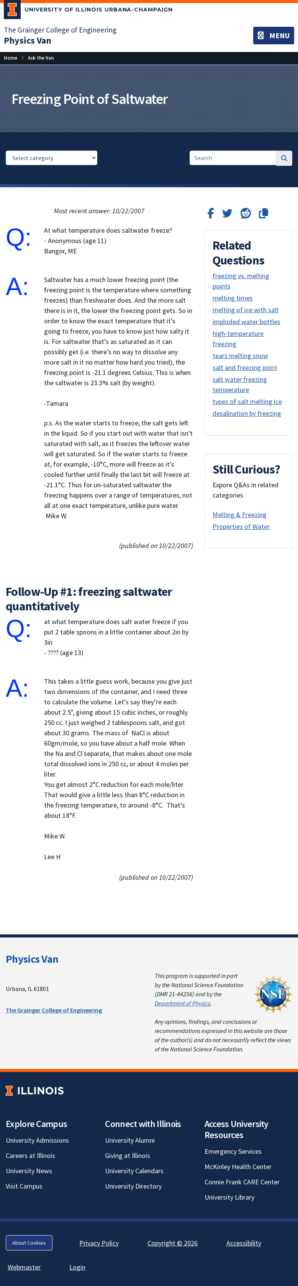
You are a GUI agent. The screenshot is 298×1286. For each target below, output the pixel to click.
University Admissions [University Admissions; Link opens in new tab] (37, 1140)
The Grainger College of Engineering (54, 1010)
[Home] (10, 57)
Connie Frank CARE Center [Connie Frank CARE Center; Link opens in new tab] (242, 1181)
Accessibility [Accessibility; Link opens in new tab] (243, 1243)
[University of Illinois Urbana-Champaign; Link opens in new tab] (88, 11)
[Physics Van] (27, 40)
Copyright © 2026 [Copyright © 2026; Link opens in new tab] (172, 1243)
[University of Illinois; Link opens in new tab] (35, 1090)
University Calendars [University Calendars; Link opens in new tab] (134, 1170)
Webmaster (24, 1267)
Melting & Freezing (240, 514)
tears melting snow (240, 355)
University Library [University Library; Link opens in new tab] (229, 1197)
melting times (233, 298)
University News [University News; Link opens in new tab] (29, 1170)
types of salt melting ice (247, 401)
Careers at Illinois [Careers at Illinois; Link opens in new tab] (30, 1155)
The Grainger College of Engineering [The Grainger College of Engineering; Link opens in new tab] (60, 29)
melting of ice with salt (246, 309)
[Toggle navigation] (273, 35)
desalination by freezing (247, 413)
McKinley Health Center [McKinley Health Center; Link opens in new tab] (238, 1166)
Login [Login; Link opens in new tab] (77, 1267)
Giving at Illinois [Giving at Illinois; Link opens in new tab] (127, 1155)
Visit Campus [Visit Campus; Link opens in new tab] (24, 1186)
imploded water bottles (246, 321)
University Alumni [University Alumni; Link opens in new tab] (130, 1140)
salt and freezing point (245, 367)
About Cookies (29, 1242)
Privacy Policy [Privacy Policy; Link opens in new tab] (99, 1243)
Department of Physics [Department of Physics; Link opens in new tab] (182, 1003)
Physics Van (32, 959)
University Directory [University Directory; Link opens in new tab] (133, 1186)
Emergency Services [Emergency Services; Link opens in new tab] (233, 1151)
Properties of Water (241, 526)
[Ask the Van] (41, 57)
